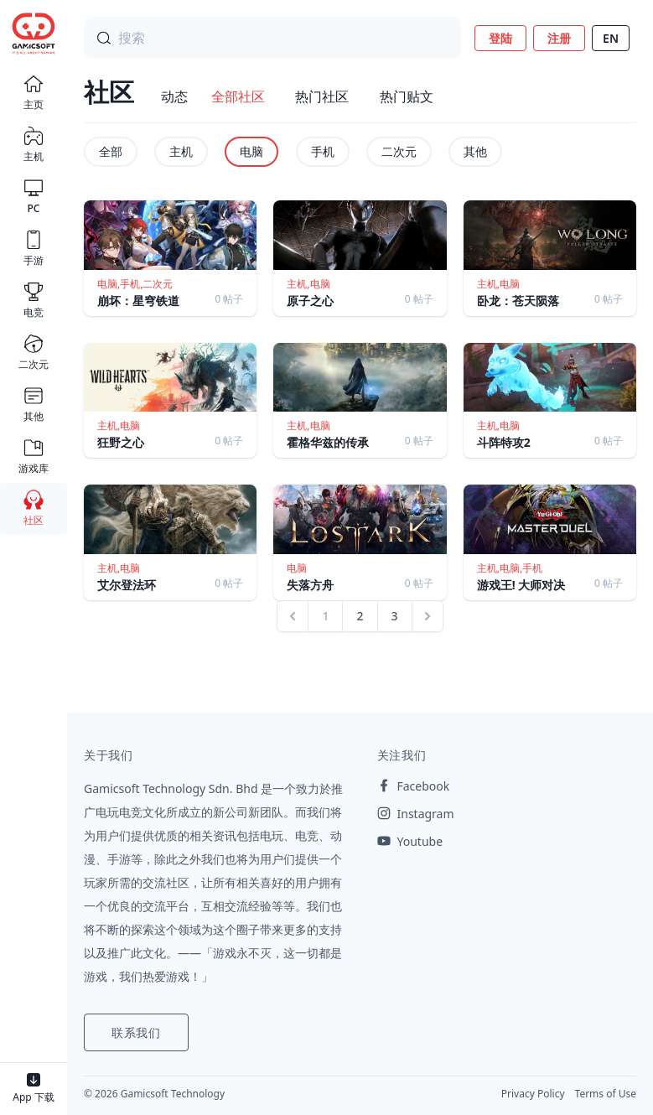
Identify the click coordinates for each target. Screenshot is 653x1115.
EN (611, 38)
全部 (110, 151)
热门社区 (322, 96)
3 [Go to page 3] (394, 616)
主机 (181, 151)
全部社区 (238, 96)
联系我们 (136, 1032)
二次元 (399, 151)
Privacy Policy (533, 1093)
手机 (322, 151)
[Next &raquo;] (427, 616)
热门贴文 (406, 96)
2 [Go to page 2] (359, 616)
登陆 (500, 38)
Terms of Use (605, 1093)
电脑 (251, 151)
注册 (559, 38)
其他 (475, 151)
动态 (174, 96)
